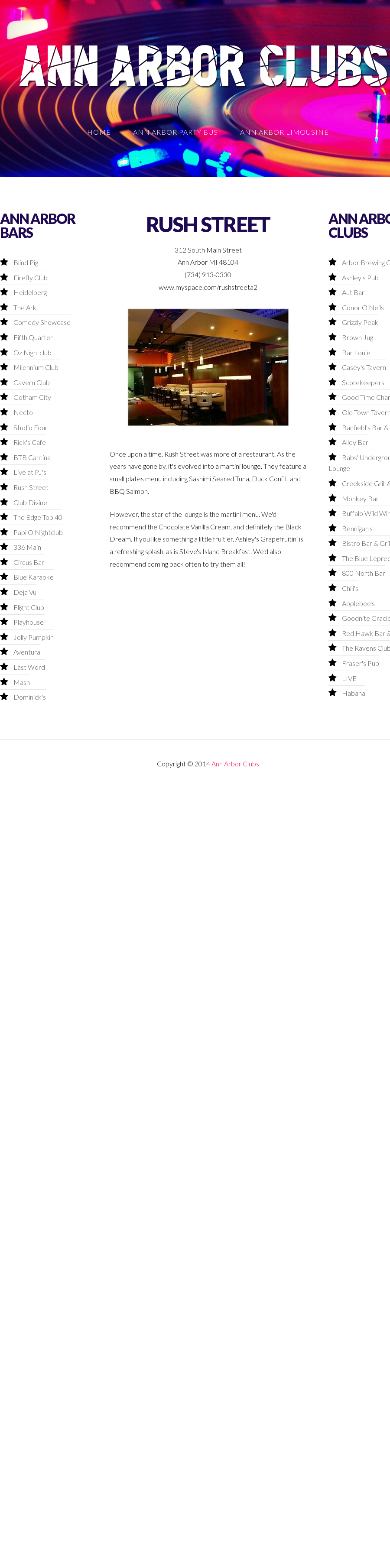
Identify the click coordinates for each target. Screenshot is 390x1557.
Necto (23, 412)
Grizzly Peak (360, 322)
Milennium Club (35, 367)
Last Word (29, 667)
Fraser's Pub (360, 663)
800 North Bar (363, 573)
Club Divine (30, 502)
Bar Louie (356, 352)
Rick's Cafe (29, 442)
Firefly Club (30, 277)
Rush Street (31, 487)
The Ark (24, 307)
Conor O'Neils (363, 307)
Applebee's (358, 603)
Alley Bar (355, 442)
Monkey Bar (360, 498)
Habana (353, 693)
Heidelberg (30, 292)
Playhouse (28, 622)
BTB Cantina (32, 457)
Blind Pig (25, 262)
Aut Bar (353, 292)
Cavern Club (31, 382)
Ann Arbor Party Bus (175, 132)
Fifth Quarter (33, 337)
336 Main (27, 547)
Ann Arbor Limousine (284, 132)
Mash (21, 682)
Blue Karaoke (33, 577)
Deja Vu (24, 592)
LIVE (349, 678)
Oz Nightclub (32, 352)
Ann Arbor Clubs (235, 763)
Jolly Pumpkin (33, 637)
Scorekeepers (363, 382)
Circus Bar (28, 562)
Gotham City (32, 397)
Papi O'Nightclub (38, 532)
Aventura (26, 652)
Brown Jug (357, 337)
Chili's (350, 588)
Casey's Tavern (364, 367)
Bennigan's (357, 528)
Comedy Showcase (42, 322)
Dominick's (29, 697)
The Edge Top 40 (37, 517)
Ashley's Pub (360, 277)
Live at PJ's (29, 472)
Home (99, 132)
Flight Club (28, 607)
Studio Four (30, 427)
